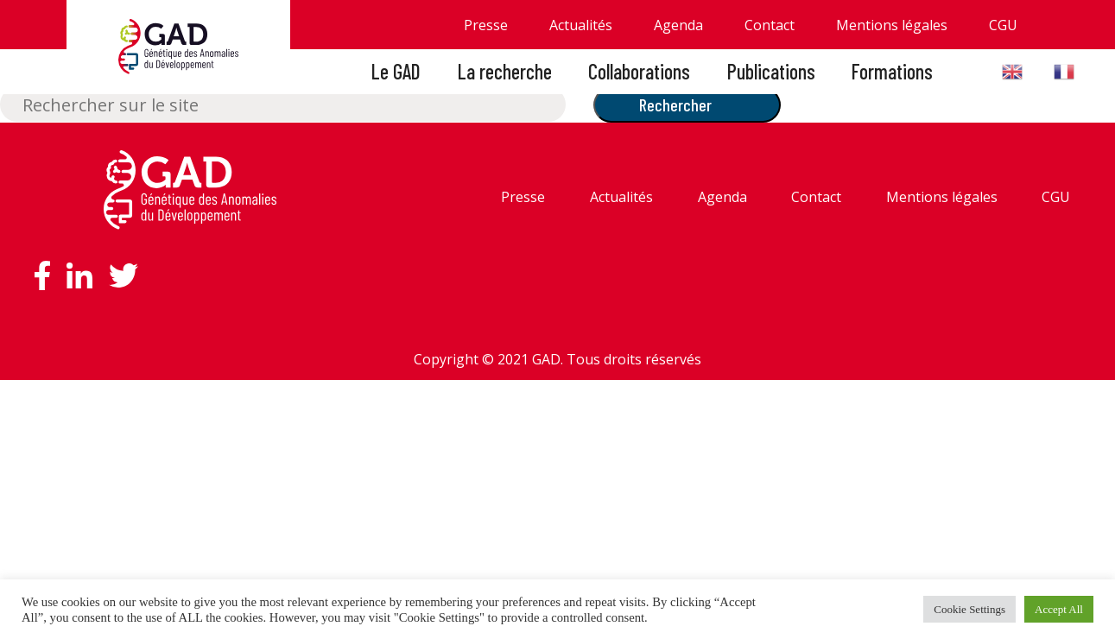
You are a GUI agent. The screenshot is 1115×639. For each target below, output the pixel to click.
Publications (771, 71)
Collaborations (639, 71)
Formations (892, 71)
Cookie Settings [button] (969, 609)
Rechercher (675, 104)
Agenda (678, 25)
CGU (1003, 25)
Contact (769, 25)
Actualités (580, 25)
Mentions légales (891, 25)
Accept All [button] (1059, 609)
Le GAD (396, 71)
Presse (486, 25)
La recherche (505, 71)
